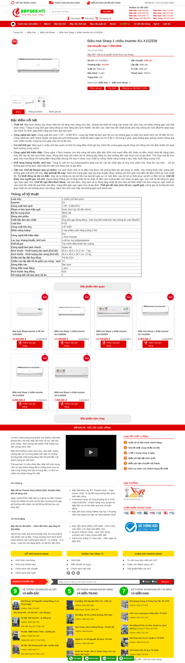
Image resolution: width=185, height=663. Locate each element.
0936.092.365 (138, 11)
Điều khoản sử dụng (81, 564)
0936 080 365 (88, 643)
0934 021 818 (88, 619)
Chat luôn (109, 658)
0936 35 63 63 (143, 642)
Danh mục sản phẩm (25, 24)
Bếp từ (47, 24)
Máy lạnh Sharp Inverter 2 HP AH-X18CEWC (28, 332)
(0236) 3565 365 (91, 609)
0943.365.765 (138, 13)
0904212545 (87, 631)
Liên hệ (166, 24)
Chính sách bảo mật (80, 568)
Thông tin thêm (35, 111)
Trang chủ (18, 32)
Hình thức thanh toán (25, 564)
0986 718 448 (142, 654)
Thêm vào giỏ (96, 88)
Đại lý (156, 24)
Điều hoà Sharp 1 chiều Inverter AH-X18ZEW (111, 332)
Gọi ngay (75, 658)
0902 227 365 (142, 605)
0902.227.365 (163, 13)
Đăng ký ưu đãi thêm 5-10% (134, 88)
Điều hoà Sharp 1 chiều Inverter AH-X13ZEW (27, 394)
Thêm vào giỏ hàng (29, 344)
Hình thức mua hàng (25, 560)
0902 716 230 (142, 633)
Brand (113, 24)
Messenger (91, 658)
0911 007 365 (142, 617)
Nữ (155, 581)
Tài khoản (75, 18)
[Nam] (143, 581)
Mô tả (18, 112)
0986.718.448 (163, 11)
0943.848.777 (138, 16)
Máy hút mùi (60, 24)
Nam (147, 581)
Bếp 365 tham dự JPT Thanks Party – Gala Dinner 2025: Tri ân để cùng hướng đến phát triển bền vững (93, 493)
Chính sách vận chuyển (26, 568)
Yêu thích (89, 18)
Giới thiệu (75, 560)
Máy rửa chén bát (78, 24)
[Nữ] (153, 581)
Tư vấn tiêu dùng (142, 24)
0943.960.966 (139, 18)
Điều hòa (31, 32)
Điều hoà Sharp (47, 32)
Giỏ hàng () (105, 18)
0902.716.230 (163, 16)
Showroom (126, 658)
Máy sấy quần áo (98, 24)
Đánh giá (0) (55, 111)
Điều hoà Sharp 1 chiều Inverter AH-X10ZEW (69, 394)
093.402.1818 (163, 18)
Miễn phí (148, 60)
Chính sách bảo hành (25, 573)
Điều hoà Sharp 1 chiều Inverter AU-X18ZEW (69, 332)
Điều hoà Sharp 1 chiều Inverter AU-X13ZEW (153, 332)
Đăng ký (165, 582)
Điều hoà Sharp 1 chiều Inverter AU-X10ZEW (81, 32)
